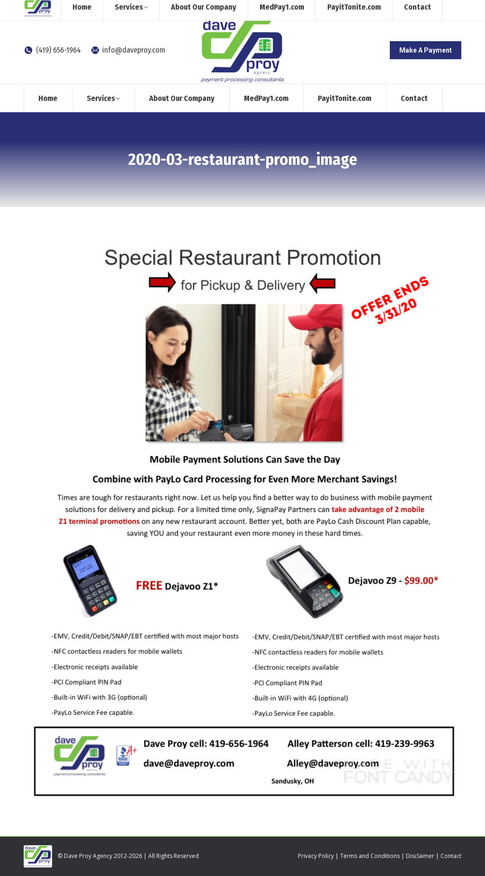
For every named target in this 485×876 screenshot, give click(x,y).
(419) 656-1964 (52, 49)
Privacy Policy (316, 856)
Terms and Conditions (370, 856)
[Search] (383, 8)
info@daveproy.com (128, 49)
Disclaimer (420, 856)
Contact (450, 856)
